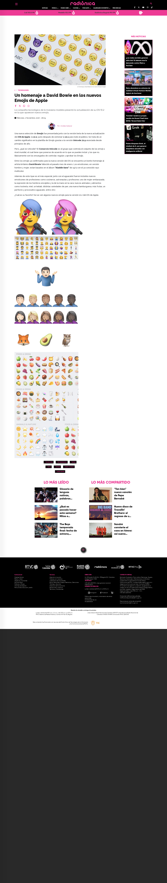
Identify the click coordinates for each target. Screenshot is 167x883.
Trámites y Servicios (55, 584)
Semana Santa (40, 518)
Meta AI (129, 84)
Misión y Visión (18, 579)
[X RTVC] (112, 592)
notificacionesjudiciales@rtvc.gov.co (130, 598)
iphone (58, 467)
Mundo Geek (65, 8)
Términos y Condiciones (56, 589)
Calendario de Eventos (101, 8)
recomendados (62, 462)
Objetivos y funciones (20, 580)
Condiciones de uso (90, 600)
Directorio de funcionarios (57, 586)
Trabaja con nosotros (56, 579)
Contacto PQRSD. (144, 584)
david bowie (60, 471)
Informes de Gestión (20, 586)
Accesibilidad (89, 601)
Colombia (39, 501)
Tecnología (23, 90)
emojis (74, 462)
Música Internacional (97, 501)
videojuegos (130, 112)
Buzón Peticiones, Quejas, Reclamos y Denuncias (64, 582)
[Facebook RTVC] (104, 592)
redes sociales (69, 467)
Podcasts (85, 8)
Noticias (45, 8)
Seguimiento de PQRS (138, 589)
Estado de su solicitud (56, 587)
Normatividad (18, 582)
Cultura (75, 8)
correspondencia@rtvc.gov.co (142, 582)
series (38, 536)
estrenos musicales (96, 518)
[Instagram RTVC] (92, 592)
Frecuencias (117, 8)
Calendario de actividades (58, 580)
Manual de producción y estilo (23, 587)
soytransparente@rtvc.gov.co (129, 603)
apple (49, 467)
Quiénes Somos (19, 577)
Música (54, 8)
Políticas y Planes (19, 584)
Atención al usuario (55, 577)
